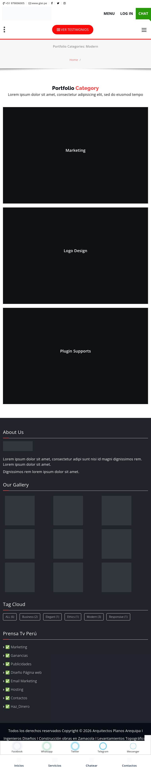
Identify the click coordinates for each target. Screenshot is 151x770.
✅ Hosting (14, 689)
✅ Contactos (16, 698)
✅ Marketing (16, 647)
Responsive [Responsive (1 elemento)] (118, 617)
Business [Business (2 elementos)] (29, 617)
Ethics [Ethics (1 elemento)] (73, 617)
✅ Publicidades (18, 664)
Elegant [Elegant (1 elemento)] (52, 617)
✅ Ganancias (16, 655)
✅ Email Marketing (21, 681)
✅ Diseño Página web (23, 672)
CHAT (143, 13)
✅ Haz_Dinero (17, 706)
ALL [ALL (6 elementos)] (10, 617)
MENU (109, 13)
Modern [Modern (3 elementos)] (94, 617)
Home (73, 60)
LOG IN (126, 13)
